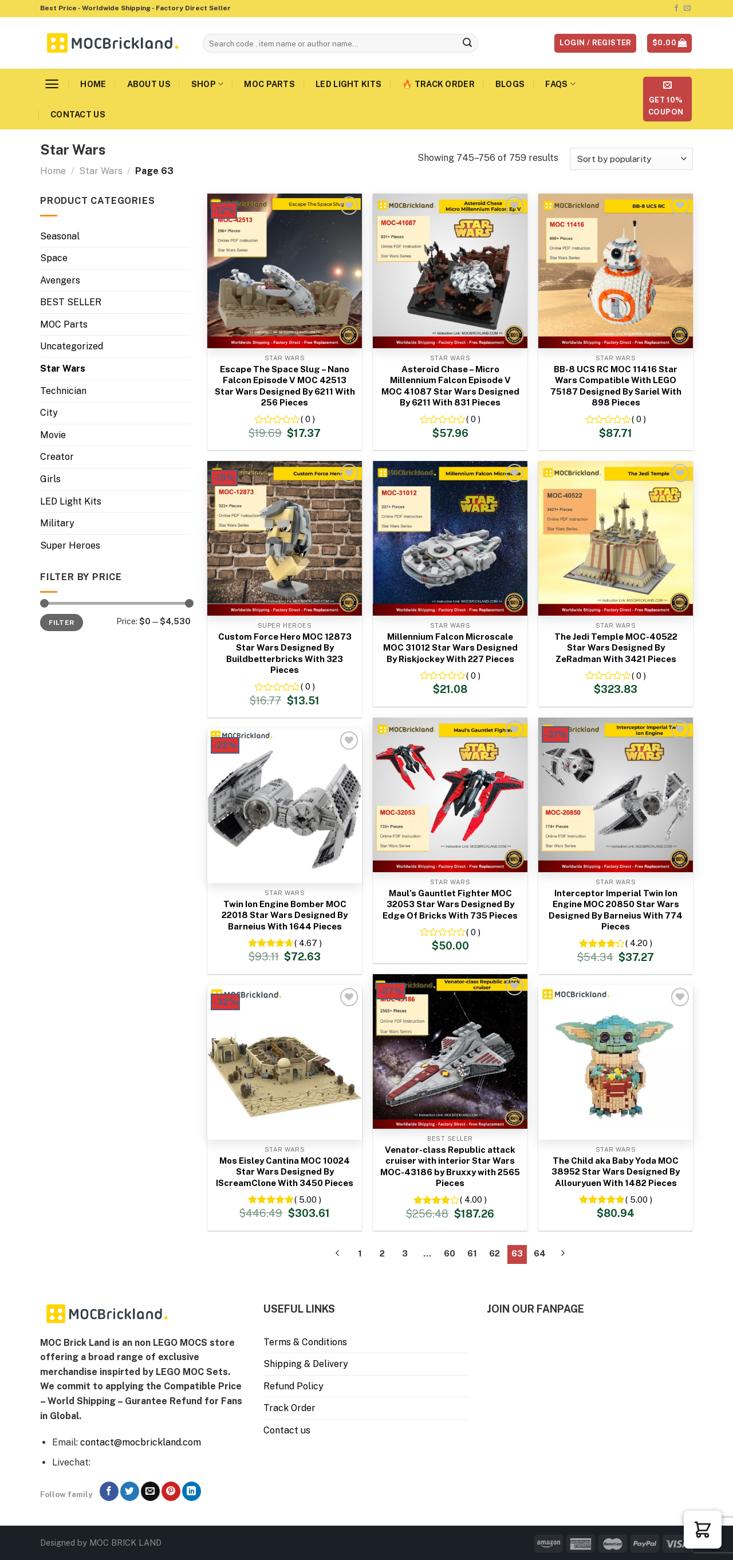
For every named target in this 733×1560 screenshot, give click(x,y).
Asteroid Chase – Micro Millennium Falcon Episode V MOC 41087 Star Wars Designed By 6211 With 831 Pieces (450, 386)
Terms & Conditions (305, 1342)
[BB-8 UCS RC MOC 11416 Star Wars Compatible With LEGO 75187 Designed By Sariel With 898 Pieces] (615, 271)
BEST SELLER (70, 302)
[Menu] (52, 84)
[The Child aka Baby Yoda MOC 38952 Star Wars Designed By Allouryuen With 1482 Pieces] (615, 1062)
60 (449, 1253)
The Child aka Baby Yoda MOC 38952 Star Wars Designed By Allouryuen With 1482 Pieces (615, 1172)
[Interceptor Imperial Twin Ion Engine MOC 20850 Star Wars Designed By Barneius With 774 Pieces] (615, 795)
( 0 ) (308, 419)
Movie (53, 435)
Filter (61, 623)
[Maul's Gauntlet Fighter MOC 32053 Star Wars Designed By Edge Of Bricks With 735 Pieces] (450, 795)
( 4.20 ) (638, 943)
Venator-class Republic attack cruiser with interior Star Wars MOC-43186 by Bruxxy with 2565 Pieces (450, 1166)
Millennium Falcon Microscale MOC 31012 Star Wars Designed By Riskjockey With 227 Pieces (450, 648)
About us (149, 84)
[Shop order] (631, 159)
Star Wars (101, 171)
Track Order (289, 1408)
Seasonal (60, 236)
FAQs (560, 83)
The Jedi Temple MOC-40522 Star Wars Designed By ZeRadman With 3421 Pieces (615, 648)
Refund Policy (293, 1386)
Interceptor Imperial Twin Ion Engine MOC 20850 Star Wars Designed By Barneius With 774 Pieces (616, 910)
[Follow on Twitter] (129, 1491)
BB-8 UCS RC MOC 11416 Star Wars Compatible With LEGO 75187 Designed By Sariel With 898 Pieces (615, 386)
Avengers (60, 280)
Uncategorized (71, 346)
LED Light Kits (348, 84)
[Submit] (468, 43)
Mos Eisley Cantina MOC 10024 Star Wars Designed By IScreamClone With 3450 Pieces (284, 1172)
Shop (207, 83)
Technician (63, 390)
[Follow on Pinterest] (170, 1491)
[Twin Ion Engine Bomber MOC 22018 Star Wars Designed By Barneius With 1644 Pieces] (284, 805)
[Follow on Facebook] (676, 9)
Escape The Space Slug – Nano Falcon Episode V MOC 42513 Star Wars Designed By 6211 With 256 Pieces (285, 386)
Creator (57, 456)
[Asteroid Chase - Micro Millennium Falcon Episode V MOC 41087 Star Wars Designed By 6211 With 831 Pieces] (450, 271)
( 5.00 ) (307, 1199)
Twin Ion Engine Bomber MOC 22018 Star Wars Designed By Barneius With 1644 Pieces (285, 915)
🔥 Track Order (438, 84)
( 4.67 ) (308, 943)
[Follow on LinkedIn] (191, 1491)
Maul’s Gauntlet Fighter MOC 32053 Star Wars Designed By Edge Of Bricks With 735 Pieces (450, 904)
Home (93, 84)
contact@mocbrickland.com (140, 1442)
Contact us (77, 114)
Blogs (510, 84)
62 (494, 1253)
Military (57, 523)
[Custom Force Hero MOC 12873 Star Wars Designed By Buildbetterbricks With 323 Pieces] (284, 538)
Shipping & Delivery (305, 1363)
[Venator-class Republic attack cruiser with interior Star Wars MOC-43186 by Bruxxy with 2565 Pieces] (450, 1051)
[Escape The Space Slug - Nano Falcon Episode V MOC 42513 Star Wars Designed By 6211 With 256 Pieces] (284, 271)
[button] (703, 1530)
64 (540, 1253)
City (49, 412)
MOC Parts (269, 84)
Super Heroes (70, 545)
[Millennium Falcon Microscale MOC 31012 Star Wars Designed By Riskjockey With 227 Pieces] (450, 538)
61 (472, 1253)
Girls (50, 479)
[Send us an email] (687, 9)
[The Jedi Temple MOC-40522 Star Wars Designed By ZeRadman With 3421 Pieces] (615, 538)
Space (54, 258)
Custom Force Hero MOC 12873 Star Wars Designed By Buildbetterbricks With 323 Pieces (285, 653)
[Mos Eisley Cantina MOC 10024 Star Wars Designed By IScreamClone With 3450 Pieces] (284, 1062)
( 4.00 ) (473, 1199)
